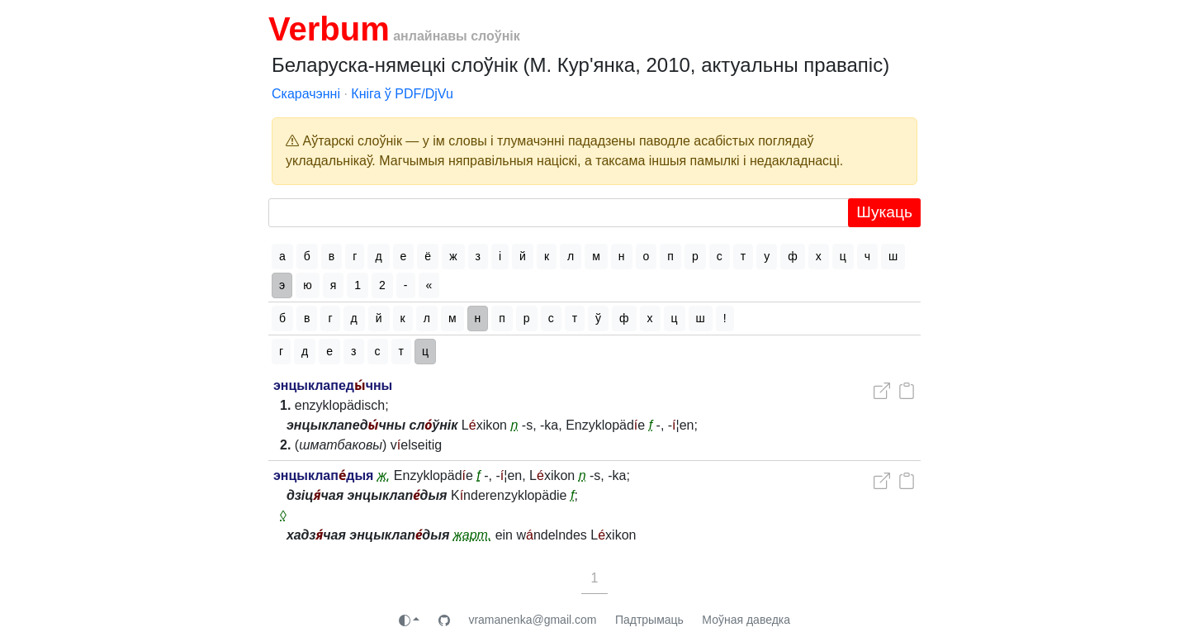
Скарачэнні (306, 94)
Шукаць (884, 212)
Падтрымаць (649, 619)
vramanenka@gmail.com (532, 619)
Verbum (329, 29)
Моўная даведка (746, 619)
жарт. (472, 535)
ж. (383, 475)
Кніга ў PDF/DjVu (402, 94)
